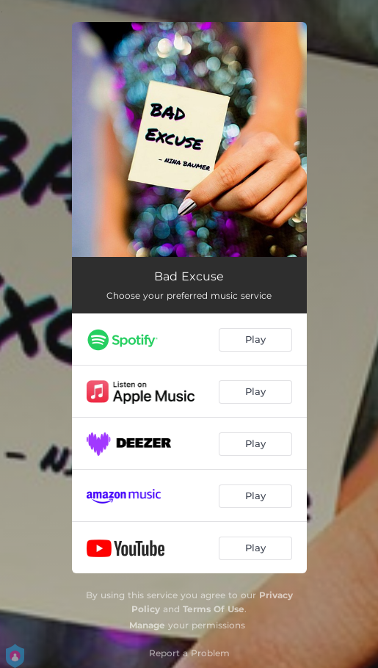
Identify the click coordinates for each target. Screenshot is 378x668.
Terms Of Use (213, 608)
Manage (147, 625)
